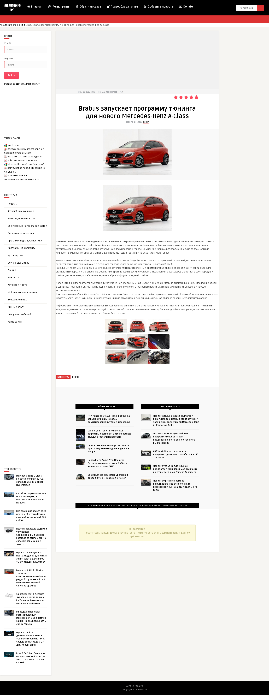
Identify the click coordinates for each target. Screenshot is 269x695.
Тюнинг (21, 24)
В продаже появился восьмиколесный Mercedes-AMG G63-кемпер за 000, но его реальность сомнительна (31, 618)
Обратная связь (88, 6)
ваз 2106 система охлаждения (25, 156)
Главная (34, 6)
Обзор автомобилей (19, 314)
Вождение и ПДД (17, 299)
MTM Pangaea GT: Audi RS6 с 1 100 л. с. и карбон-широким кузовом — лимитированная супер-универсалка (109, 419)
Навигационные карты (21, 218)
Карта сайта (15, 321)
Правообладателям (122, 6)
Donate (186, 6)
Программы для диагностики (25, 240)
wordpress (13, 145)
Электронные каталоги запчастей (27, 225)
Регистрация (59, 6)
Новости (12, 203)
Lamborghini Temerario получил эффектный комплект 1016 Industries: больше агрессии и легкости (109, 433)
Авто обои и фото (17, 284)
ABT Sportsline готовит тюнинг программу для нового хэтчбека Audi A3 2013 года (175, 454)
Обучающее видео (18, 262)
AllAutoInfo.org (8, 24)
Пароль (8, 58)
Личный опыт (16, 307)
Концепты (14, 277)
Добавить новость (158, 6)
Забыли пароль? (30, 83)
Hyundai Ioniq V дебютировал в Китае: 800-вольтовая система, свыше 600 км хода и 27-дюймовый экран (30, 638)
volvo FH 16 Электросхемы (22, 160)
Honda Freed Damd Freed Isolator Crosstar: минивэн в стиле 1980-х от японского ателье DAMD (108, 463)
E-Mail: (8, 43)
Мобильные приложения (22, 292)
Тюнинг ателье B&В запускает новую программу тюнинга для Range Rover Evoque (109, 448)
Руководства (15, 255)
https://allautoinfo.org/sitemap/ (26, 164)
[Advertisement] (30, 389)
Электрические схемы (21, 233)
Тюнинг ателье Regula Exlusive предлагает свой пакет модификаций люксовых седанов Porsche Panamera (175, 469)
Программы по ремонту (21, 248)
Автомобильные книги (21, 211)
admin (146, 122)
